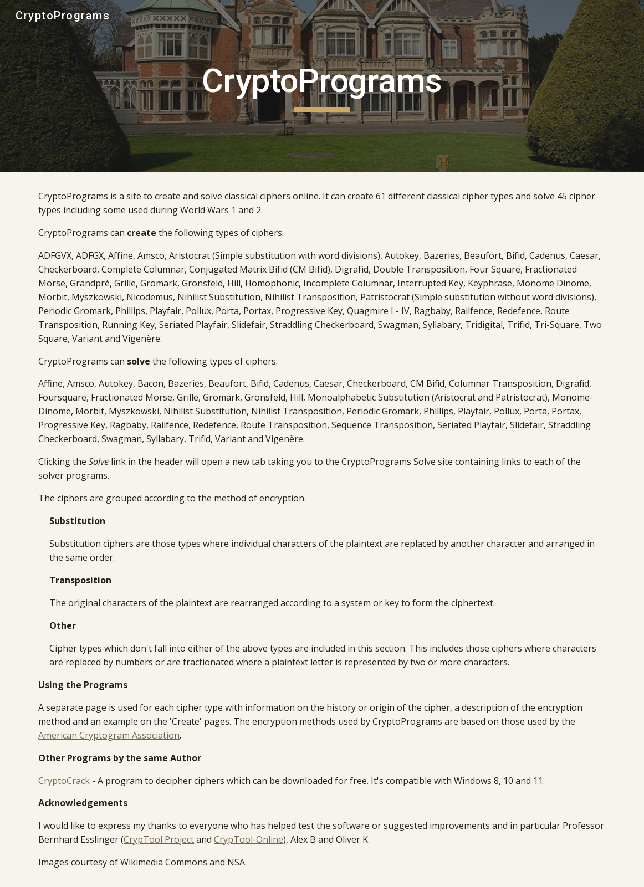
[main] (322, 85)
